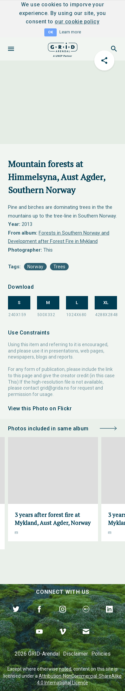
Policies (101, 654)
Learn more (70, 31)
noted (65, 669)
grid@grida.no (54, 388)
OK (50, 32)
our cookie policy (77, 21)
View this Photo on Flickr (40, 408)
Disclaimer (75, 654)
